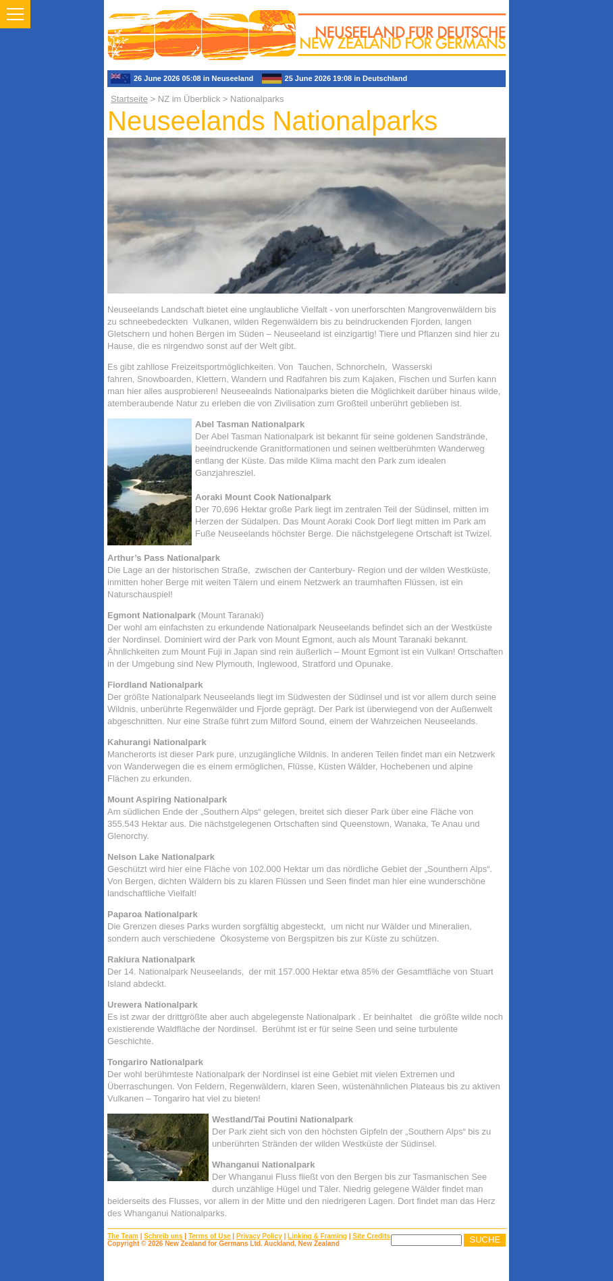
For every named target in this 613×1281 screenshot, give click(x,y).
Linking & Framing (317, 1236)
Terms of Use (209, 1236)
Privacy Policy (259, 1236)
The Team (122, 1236)
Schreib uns (163, 1236)
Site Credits (371, 1236)
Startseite (129, 99)
